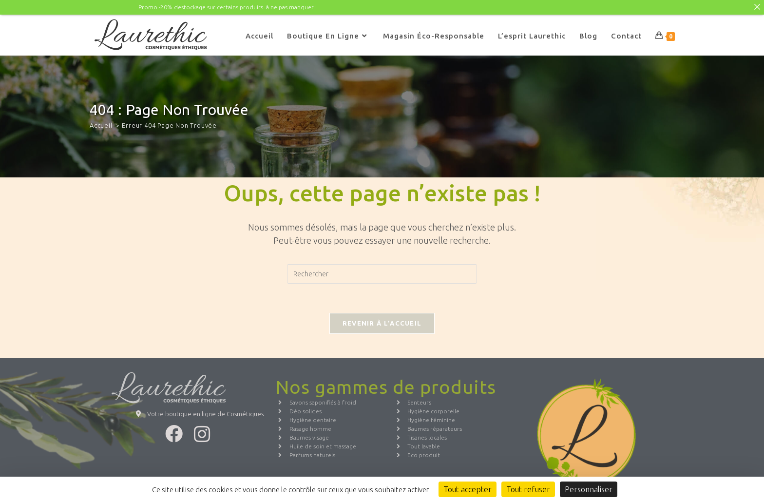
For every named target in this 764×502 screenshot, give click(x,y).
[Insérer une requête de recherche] (382, 274)
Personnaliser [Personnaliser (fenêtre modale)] (588, 489)
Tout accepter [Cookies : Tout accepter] (467, 489)
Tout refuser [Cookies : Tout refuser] (528, 489)
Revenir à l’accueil (382, 323)
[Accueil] (101, 124)
